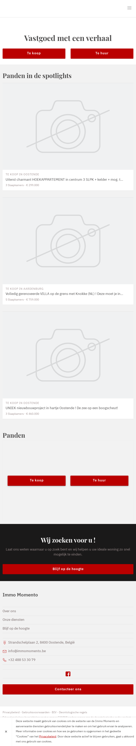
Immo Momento (26, 8)
